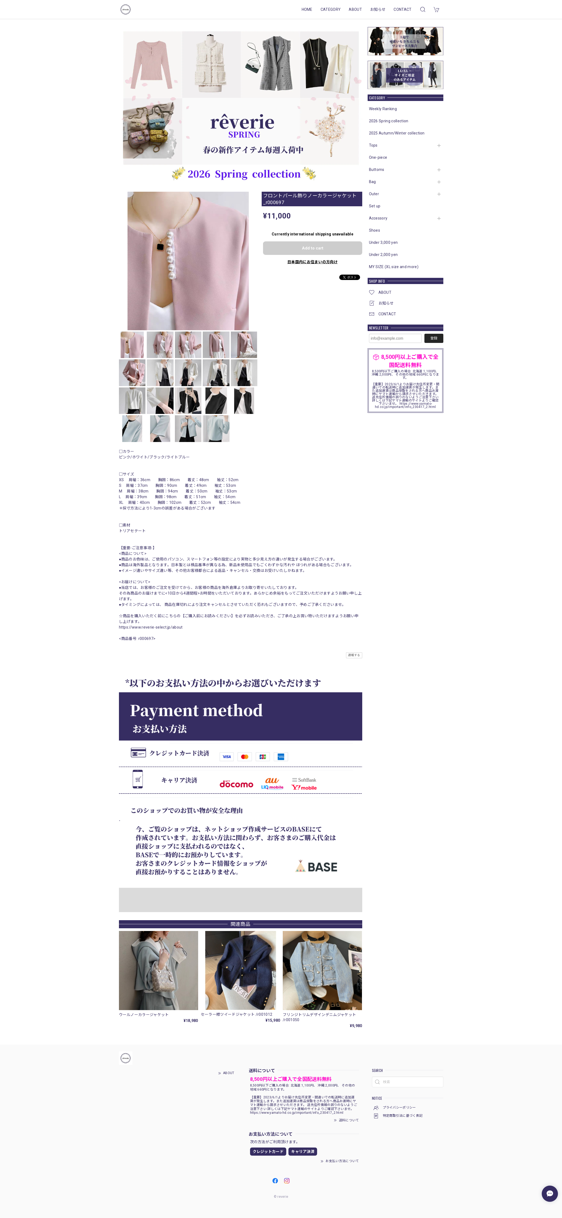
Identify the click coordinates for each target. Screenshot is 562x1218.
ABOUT (355, 9)
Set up (375, 206)
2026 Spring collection (388, 121)
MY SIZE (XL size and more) (393, 267)
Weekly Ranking (383, 109)
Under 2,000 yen (383, 254)
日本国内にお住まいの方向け (312, 262)
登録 (433, 338)
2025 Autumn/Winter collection (397, 133)
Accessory (378, 218)
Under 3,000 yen (383, 242)
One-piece (378, 157)
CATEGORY (331, 9)
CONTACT (402, 9)
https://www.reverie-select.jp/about (151, 627)
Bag (372, 182)
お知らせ (377, 9)
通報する (354, 655)
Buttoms (376, 169)
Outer (374, 194)
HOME (307, 9)
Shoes (374, 230)
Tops (373, 145)
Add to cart (312, 248)
